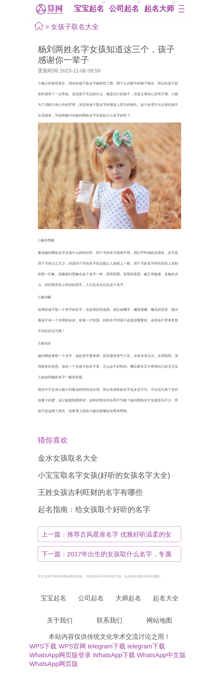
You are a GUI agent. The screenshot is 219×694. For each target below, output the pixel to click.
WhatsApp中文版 (161, 654)
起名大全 (166, 598)
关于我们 (60, 620)
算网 (49, 9)
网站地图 (159, 620)
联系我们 (109, 620)
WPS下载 (43, 646)
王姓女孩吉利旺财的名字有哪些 (90, 492)
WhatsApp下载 (114, 654)
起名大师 (159, 8)
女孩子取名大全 (75, 27)
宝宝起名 (89, 8)
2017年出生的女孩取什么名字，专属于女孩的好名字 (106, 556)
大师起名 (128, 598)
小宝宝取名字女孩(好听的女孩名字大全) (104, 475)
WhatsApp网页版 (53, 663)
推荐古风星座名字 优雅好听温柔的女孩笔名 (106, 536)
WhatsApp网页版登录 (60, 654)
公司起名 (124, 8)
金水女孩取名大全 (68, 458)
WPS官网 (72, 646)
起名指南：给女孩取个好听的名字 (94, 509)
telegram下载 (107, 646)
